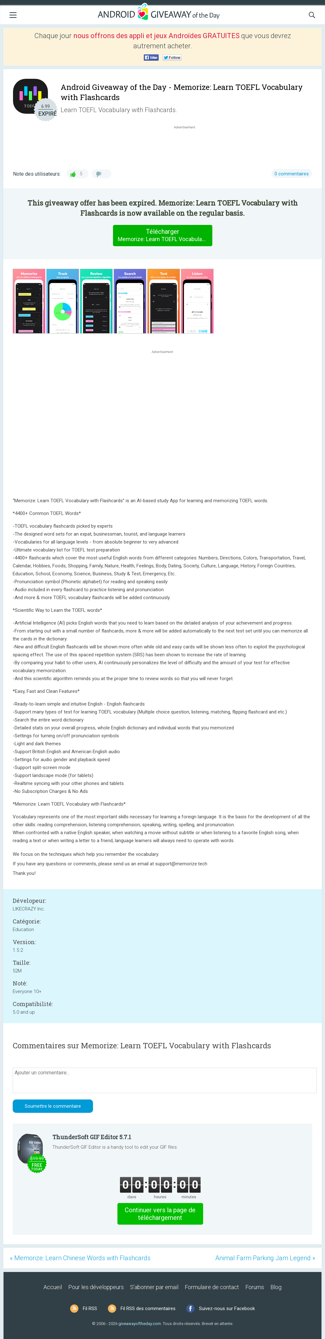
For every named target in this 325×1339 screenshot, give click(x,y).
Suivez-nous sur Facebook (227, 1308)
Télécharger (165, 235)
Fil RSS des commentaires (148, 1308)
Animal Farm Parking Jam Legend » (265, 1258)
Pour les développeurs (96, 1287)
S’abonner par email (154, 1287)
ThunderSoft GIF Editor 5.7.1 (91, 1137)
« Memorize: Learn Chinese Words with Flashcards (80, 1258)
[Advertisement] (188, 145)
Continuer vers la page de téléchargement (160, 1213)
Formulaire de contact (212, 1287)
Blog (276, 1287)
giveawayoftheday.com (139, 1323)
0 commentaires (292, 174)
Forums (254, 1287)
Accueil (52, 1287)
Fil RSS (90, 1308)
